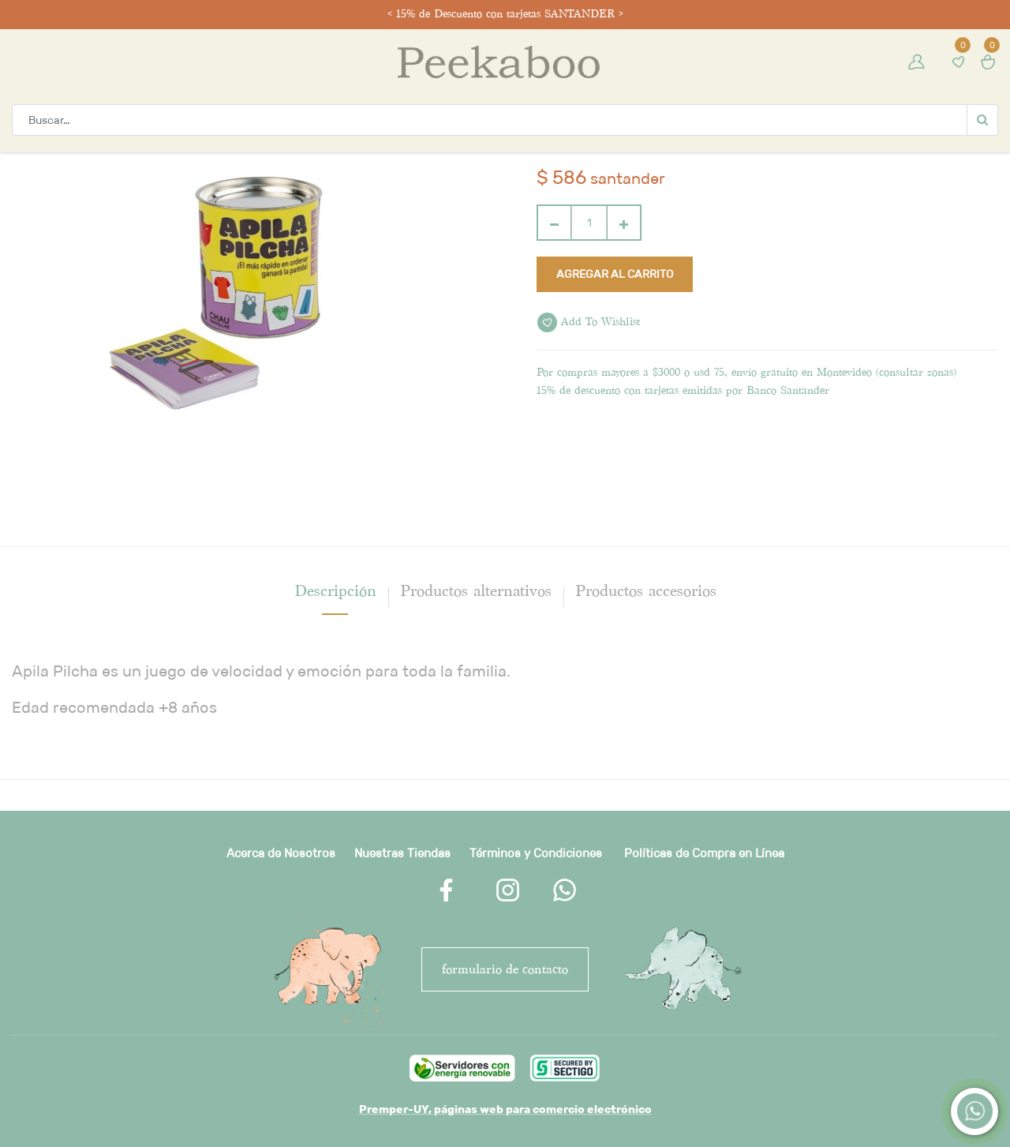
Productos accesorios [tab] (645, 590)
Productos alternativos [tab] (476, 590)
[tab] (335, 590)
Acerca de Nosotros (280, 852)
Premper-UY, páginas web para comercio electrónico (505, 1109)
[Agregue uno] (624, 222)
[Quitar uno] (554, 222)
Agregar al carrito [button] (614, 274)
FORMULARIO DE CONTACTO (505, 969)
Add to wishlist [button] (588, 322)
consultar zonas (916, 372)
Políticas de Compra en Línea (704, 852)
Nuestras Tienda (399, 852)
